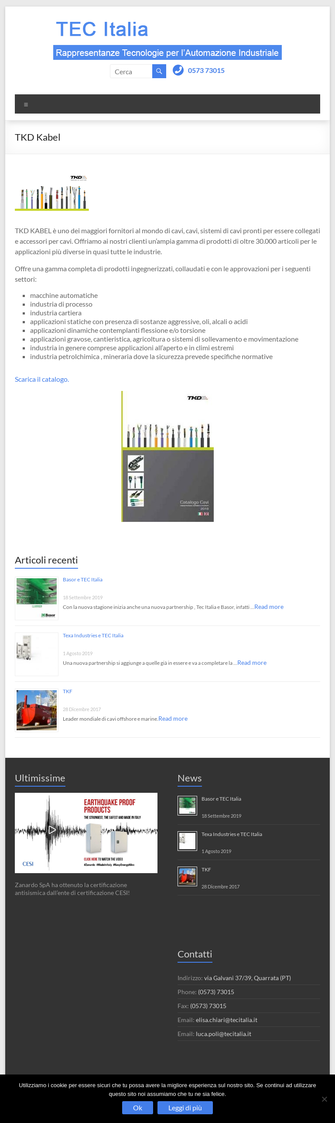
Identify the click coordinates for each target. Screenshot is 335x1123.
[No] (324, 1099)
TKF (67, 691)
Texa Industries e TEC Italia (93, 635)
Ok (137, 1107)
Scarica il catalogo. (42, 379)
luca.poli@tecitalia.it (223, 1033)
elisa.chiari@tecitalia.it (226, 1019)
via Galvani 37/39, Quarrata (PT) (247, 977)
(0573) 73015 (216, 991)
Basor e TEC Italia (83, 579)
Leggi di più (185, 1107)
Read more (269, 606)
